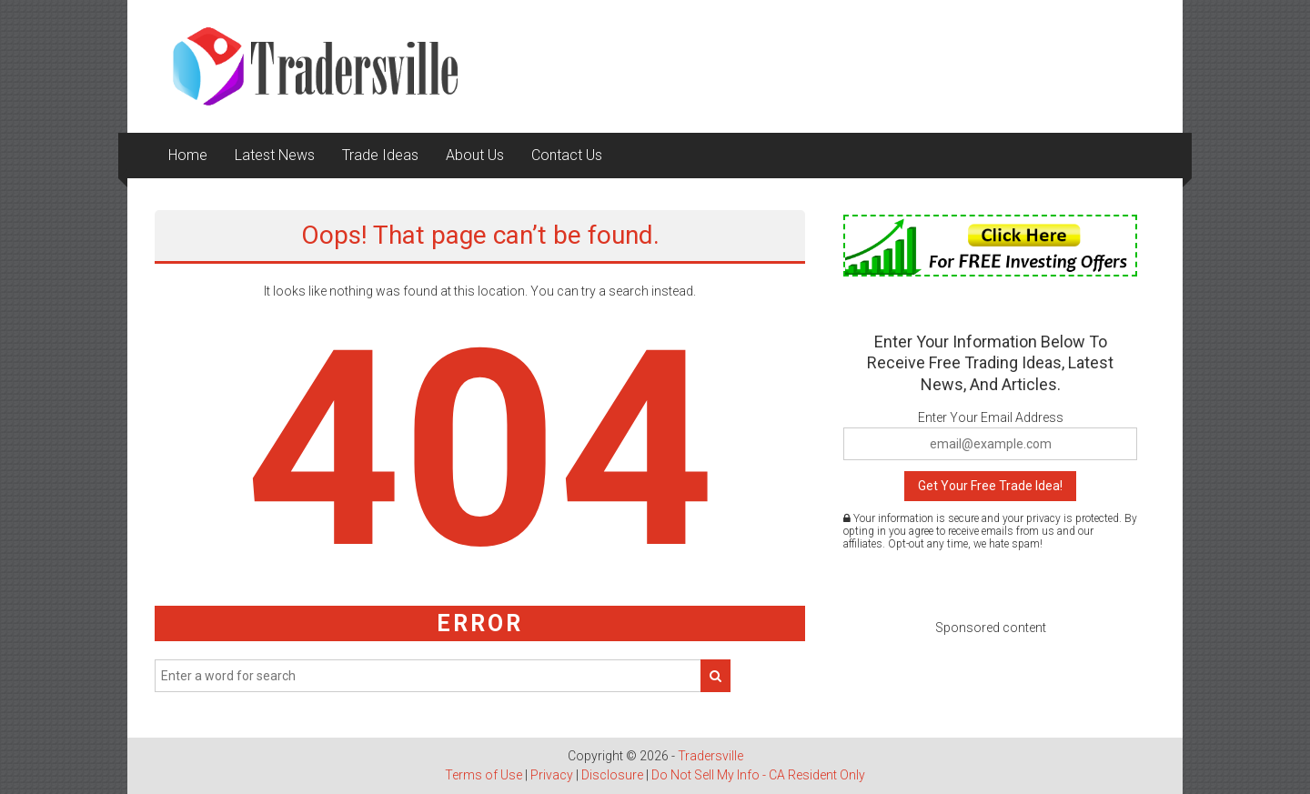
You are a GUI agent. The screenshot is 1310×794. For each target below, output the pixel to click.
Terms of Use (483, 775)
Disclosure (612, 775)
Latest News (275, 155)
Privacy (551, 775)
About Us (475, 155)
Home (187, 155)
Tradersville (710, 756)
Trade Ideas (380, 155)
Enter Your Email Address (990, 417)
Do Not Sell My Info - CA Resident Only (758, 775)
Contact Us (566, 155)
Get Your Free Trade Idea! (990, 485)
